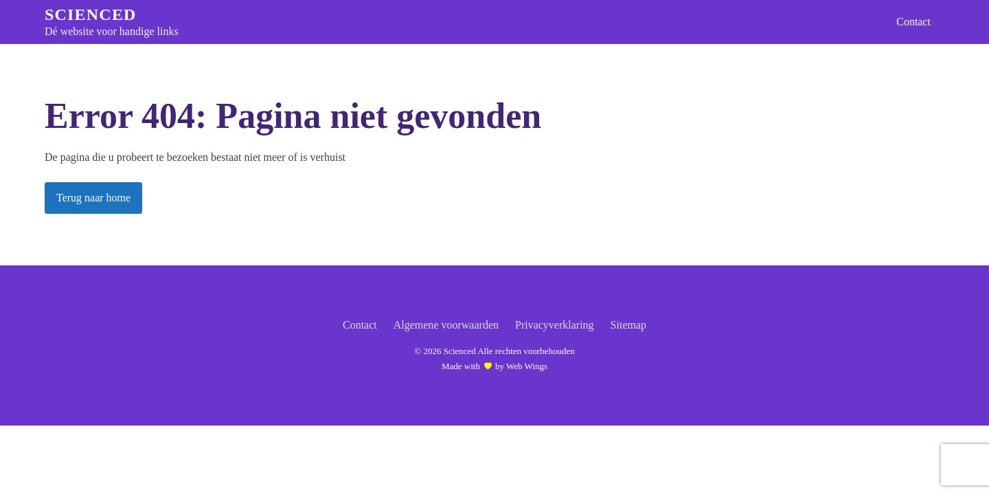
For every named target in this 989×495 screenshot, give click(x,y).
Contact (913, 22)
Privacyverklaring (554, 325)
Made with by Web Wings (494, 366)
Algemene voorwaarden (446, 325)
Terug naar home (93, 198)
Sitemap (628, 325)
